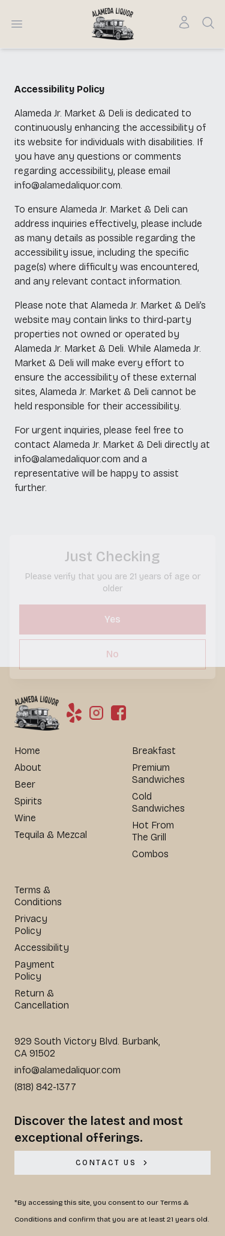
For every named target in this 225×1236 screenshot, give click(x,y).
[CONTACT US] (112, 1163)
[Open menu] (17, 24)
